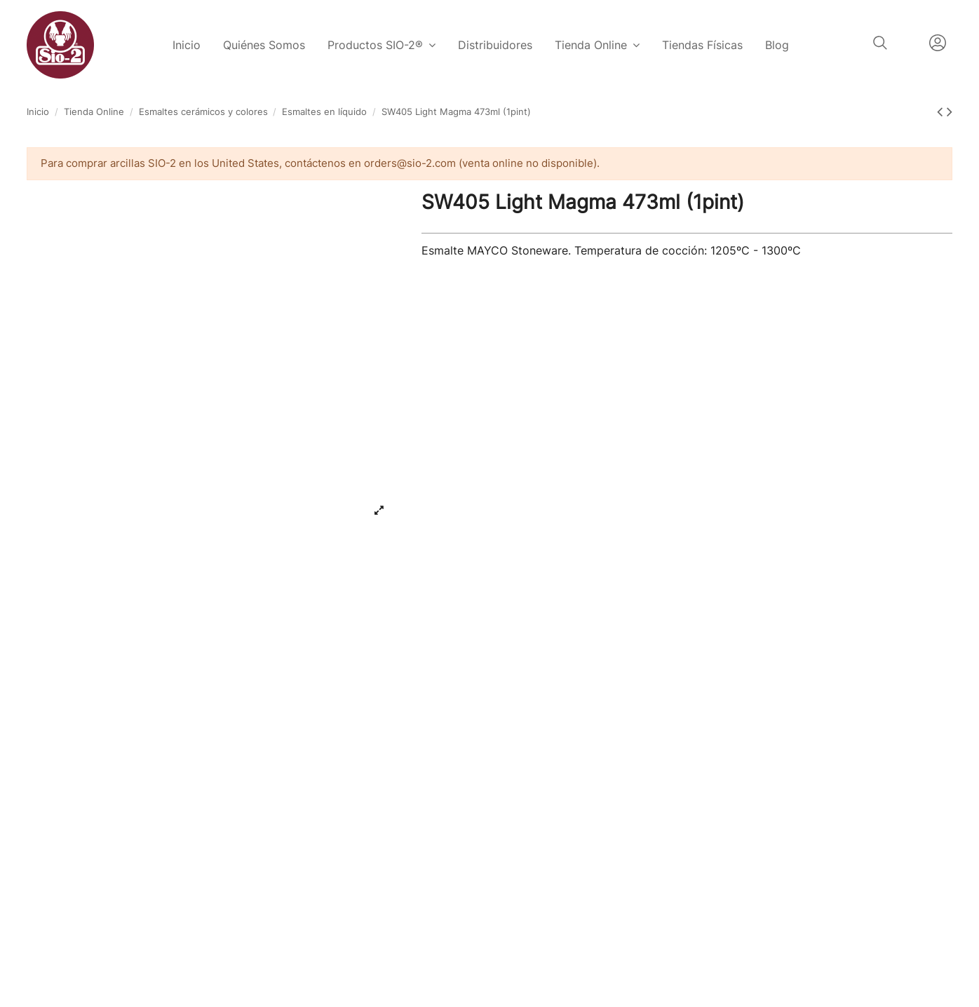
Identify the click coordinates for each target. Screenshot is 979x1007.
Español (908, 42)
